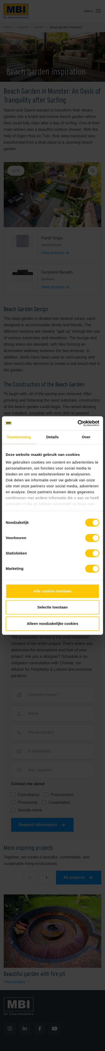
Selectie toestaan (52, 607)
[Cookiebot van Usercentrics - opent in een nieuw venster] (77, 423)
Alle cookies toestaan (52, 591)
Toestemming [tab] (19, 437)
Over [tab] (86, 437)
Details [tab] (52, 437)
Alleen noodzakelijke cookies (52, 623)
